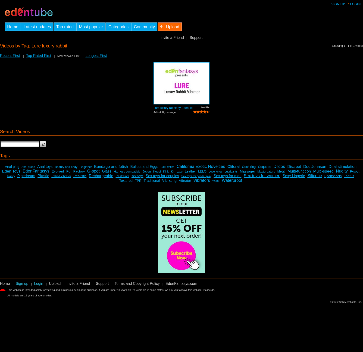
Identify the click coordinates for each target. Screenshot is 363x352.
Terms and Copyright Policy (137, 284)
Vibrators (201, 180)
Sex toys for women (262, 175)
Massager (247, 171)
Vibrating (169, 180)
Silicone (314, 175)
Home (5, 284)
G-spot (93, 171)
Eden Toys (11, 171)
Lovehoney (215, 171)
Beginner (86, 167)
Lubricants (231, 171)
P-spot (354, 171)
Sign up (338, 4)
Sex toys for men (227, 176)
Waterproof (232, 180)
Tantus (349, 176)
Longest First (96, 56)
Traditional (152, 180)
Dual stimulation (343, 166)
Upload (55, 284)
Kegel (157, 171)
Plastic (43, 176)
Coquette (264, 167)
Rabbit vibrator (61, 176)
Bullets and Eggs (144, 167)
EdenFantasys (36, 171)
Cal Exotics (167, 167)
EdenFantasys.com (181, 284)
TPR (138, 180)
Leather (190, 171)
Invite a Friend (172, 38)
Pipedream (26, 176)
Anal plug (12, 167)
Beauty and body (66, 167)
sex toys (137, 176)
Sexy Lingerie (294, 176)
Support (196, 38)
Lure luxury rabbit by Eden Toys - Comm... (173, 108)
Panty (11, 176)
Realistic (80, 176)
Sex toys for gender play (196, 176)
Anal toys (45, 167)
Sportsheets (333, 176)
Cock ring (249, 167)
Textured (126, 180)
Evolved (58, 171)
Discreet (294, 167)
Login (355, 4)
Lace (179, 171)
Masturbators (266, 171)
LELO (202, 171)
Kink (166, 171)
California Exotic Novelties (201, 166)
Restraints (122, 176)
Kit (172, 171)
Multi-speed (323, 171)
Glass (107, 171)
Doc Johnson (314, 166)
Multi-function (299, 171)
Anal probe (28, 167)
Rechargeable (101, 176)
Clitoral (233, 166)
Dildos (279, 166)
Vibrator (185, 180)
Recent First (10, 56)
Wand (215, 180)
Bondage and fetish (111, 166)
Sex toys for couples (162, 176)
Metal (281, 171)
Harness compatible (127, 171)
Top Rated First (38, 56)
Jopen (147, 171)
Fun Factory (75, 171)
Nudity (342, 171)
